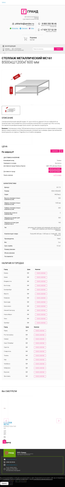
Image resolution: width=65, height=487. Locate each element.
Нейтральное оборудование (14, 50)
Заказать (55, 151)
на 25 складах (57, 175)
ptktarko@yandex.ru (24, 23)
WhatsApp (14, 28)
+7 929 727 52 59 (48, 30)
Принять (4, 483)
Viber (31, 28)
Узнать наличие (41, 273)
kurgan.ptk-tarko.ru (11, 458)
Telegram (23, 28)
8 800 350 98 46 (49, 23)
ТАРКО (4, 2)
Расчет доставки (55, 168)
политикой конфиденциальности (43, 479)
